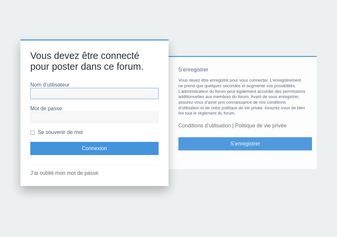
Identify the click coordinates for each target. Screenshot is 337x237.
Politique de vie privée (261, 125)
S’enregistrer (245, 143)
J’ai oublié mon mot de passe (64, 173)
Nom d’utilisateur (49, 85)
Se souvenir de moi (56, 132)
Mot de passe (46, 108)
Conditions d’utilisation (204, 125)
